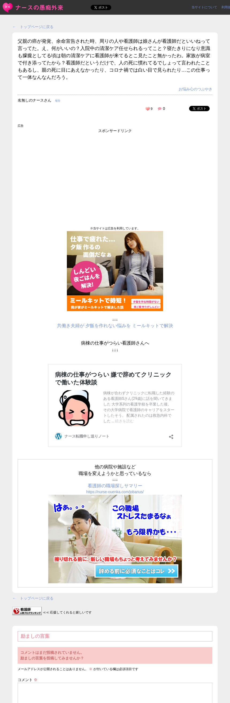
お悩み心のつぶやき (195, 89)
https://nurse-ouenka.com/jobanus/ (115, 492)
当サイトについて (204, 7)
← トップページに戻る (32, 27)
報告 (57, 100)
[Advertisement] (115, 176)
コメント (27, 680)
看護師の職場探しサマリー (115, 485)
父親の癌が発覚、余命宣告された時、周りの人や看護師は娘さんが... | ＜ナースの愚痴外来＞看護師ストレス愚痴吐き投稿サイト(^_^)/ (33, 8)
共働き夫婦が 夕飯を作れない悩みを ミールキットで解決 (115, 325)
